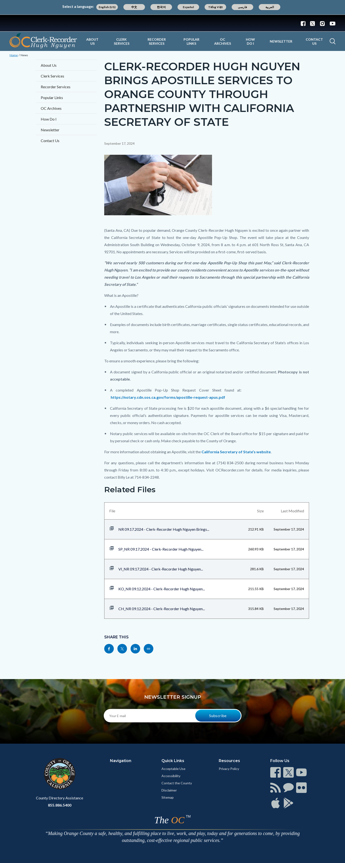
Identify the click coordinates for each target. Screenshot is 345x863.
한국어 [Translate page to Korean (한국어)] (161, 7)
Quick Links (172, 760)
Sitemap (167, 797)
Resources (229, 760)
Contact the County (176, 783)
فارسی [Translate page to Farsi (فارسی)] (242, 7)
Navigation (120, 760)
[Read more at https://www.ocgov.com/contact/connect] (275, 772)
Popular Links (191, 41)
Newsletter (281, 41)
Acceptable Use (173, 769)
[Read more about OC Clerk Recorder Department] (43, 40)
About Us (92, 41)
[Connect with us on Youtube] (331, 23)
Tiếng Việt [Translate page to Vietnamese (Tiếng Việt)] (215, 7)
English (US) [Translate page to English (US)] (107, 7)
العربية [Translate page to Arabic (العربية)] (269, 7)
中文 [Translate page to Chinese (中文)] (134, 7)
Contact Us (314, 41)
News (24, 55)
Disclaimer (169, 790)
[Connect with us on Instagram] (322, 23)
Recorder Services (157, 41)
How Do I (250, 41)
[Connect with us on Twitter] (312, 23)
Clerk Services (121, 41)
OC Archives (222, 41)
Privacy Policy (229, 769)
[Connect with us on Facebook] (304, 23)
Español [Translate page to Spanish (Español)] (188, 7)
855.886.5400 (59, 805)
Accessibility (170, 776)
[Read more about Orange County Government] (172, 23)
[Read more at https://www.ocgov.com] (59, 774)
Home (14, 55)
